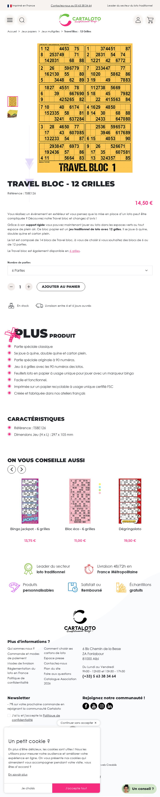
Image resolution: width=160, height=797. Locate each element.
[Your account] (138, 20)
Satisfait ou (91, 584)
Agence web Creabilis (103, 764)
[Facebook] (85, 706)
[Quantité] (20, 287)
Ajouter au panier (61, 287)
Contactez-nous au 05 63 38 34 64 (71, 5)
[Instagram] (101, 706)
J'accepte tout (76, 788)
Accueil (12, 31)
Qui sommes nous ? (21, 648)
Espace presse (54, 658)
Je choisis (28, 788)
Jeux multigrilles (50, 31)
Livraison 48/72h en (114, 566)
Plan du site (52, 668)
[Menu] (10, 20)
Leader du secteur (53, 566)
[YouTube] (93, 706)
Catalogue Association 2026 (60, 681)
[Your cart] (150, 20)
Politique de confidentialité (18, 680)
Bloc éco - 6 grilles (80, 529)
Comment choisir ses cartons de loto (58, 651)
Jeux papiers (29, 31)
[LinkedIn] (109, 706)
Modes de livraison (21, 663)
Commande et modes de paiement (23, 656)
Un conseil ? (143, 789)
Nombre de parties (19, 262)
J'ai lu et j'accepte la (36, 718)
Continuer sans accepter (77, 722)
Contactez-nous (55, 663)
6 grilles (75, 251)
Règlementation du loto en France (21, 671)
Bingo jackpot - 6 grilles (30, 529)
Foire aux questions (57, 673)
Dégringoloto (130, 529)
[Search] (22, 20)
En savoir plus (17, 774)
